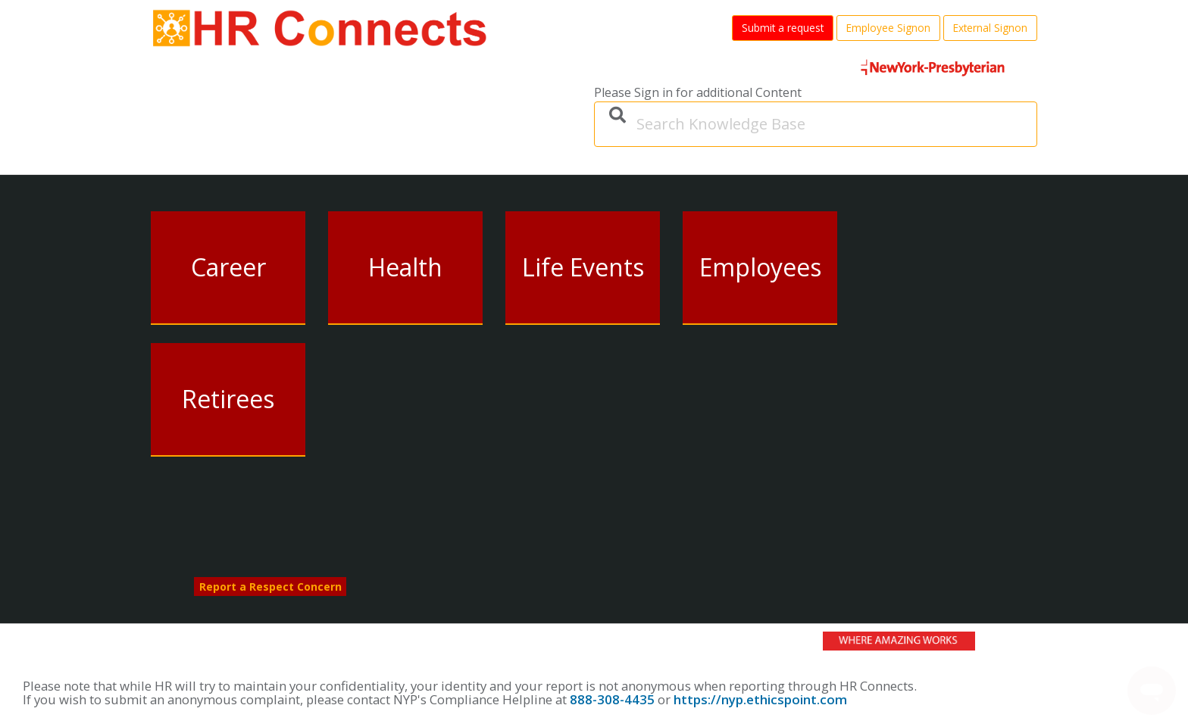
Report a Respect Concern (270, 586)
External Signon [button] (990, 27)
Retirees (228, 398)
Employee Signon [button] (888, 27)
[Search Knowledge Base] (815, 124)
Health (405, 267)
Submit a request (783, 27)
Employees (760, 267)
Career (228, 267)
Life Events (583, 267)
